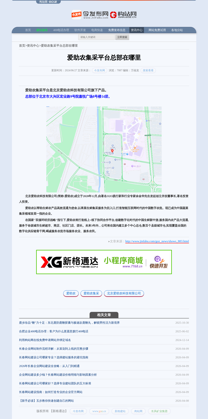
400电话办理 (61, 30)
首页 (28, 30)
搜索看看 (148, 70)
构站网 (138, 411)
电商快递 (97, 30)
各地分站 (177, 30)
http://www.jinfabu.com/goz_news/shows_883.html (157, 241)
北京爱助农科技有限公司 (124, 293)
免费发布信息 (117, 30)
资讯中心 (136, 30)
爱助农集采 (91, 293)
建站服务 (42, 30)
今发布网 (99, 70)
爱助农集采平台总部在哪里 (59, 45)
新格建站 (120, 411)
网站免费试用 (157, 30)
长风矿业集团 (159, 411)
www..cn (99, 411)
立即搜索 (122, 37)
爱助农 (71, 293)
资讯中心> (34, 45)
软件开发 (80, 30)
